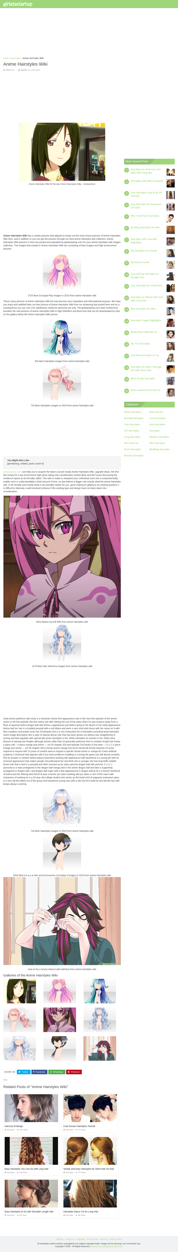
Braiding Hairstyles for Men (145, 227)
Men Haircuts (131, 443)
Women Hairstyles (134, 455)
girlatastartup (17, 4)
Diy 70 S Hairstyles (140, 343)
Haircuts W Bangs (14, 1126)
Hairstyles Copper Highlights (146, 320)
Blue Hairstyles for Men (143, 308)
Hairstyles (10, 70)
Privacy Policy (116, 1239)
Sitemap (59, 1239)
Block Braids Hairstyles (143, 378)
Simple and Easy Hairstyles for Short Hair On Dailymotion (92, 1169)
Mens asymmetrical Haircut (145, 390)
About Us (104, 1239)
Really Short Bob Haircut (144, 332)
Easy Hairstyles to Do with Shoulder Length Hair (29, 1211)
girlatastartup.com (12, 471)
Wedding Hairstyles (159, 449)
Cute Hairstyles (132, 424)
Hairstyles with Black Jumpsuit (147, 181)
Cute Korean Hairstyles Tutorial (79, 1126)
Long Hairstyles (132, 436)
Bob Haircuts (156, 412)
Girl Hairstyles (131, 430)
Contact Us (70, 1239)
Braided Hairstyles (134, 418)
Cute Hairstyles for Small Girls (146, 285)
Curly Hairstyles (157, 418)
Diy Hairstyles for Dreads (144, 250)
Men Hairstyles (157, 443)
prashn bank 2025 (115, 1246)
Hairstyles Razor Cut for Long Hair (80, 1211)
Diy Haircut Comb (140, 262)
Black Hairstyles (132, 412)
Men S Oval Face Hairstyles (145, 215)
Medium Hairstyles (159, 436)
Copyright (80, 1239)
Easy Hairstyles (157, 424)
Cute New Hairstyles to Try (145, 355)
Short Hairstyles (132, 449)
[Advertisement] (89, 33)
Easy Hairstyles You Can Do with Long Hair (26, 1169)
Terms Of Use (92, 1239)
